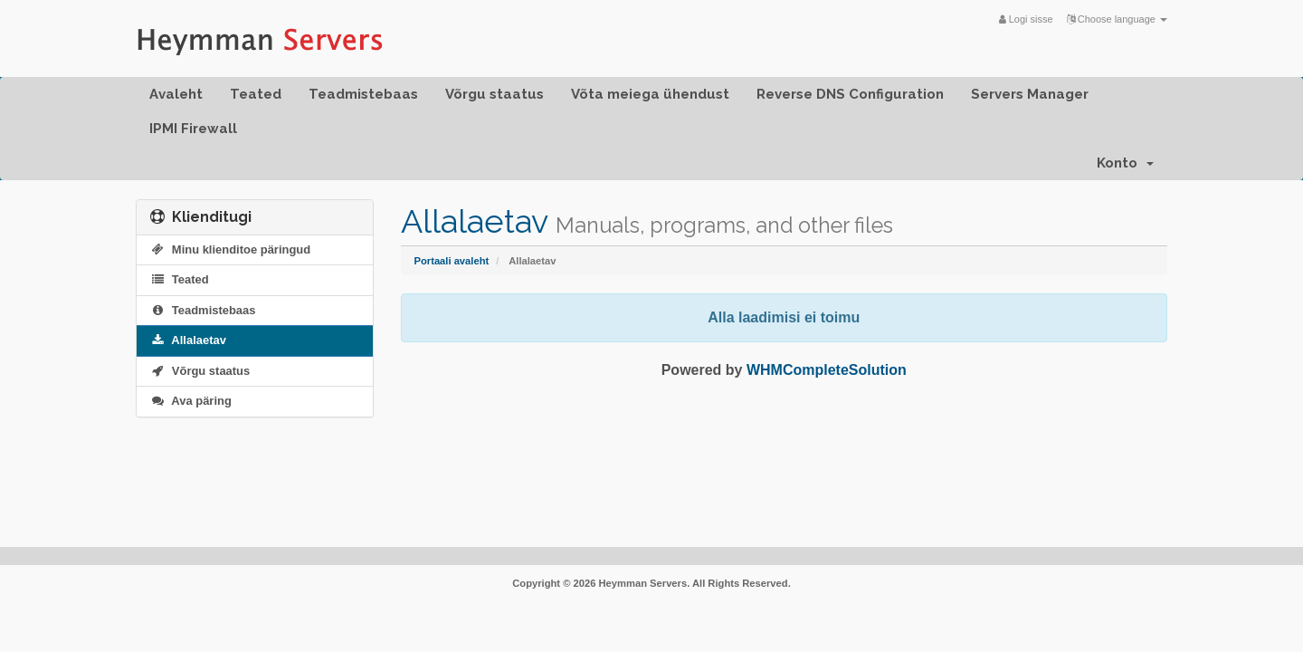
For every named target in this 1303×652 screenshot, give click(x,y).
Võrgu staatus (494, 94)
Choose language (1117, 19)
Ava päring (191, 401)
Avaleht (176, 94)
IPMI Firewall (193, 128)
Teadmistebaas (363, 94)
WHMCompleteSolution (827, 370)
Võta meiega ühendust (650, 94)
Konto (1125, 163)
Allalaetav (188, 340)
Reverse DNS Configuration (850, 94)
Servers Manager (1030, 94)
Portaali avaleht (452, 260)
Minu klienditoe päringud (230, 249)
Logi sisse (1026, 19)
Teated (255, 94)
